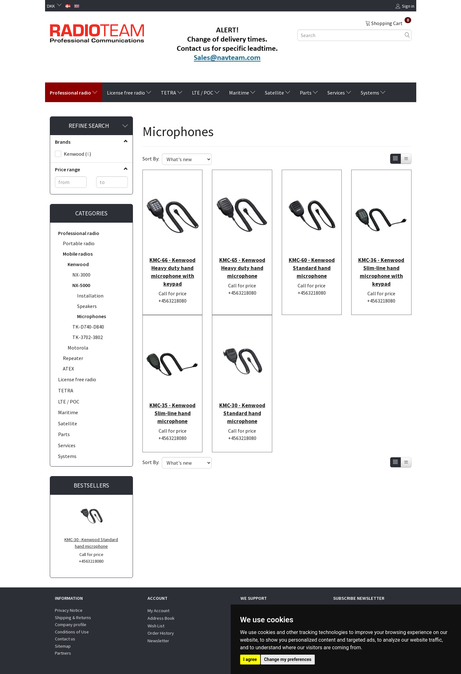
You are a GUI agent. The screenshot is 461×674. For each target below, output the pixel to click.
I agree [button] (250, 659)
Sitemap (63, 646)
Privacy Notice (68, 610)
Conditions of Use (72, 632)
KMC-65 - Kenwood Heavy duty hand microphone (242, 258)
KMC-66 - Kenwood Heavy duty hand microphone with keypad (172, 262)
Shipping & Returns (73, 617)
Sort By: (150, 158)
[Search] (407, 35)
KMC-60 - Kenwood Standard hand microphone (312, 258)
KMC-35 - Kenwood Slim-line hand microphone (172, 394)
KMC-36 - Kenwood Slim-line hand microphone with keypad (381, 262)
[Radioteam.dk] (97, 31)
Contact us (65, 639)
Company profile (70, 624)
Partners (63, 653)
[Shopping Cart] (388, 22)
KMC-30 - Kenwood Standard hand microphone (91, 543)
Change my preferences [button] (287, 659)
